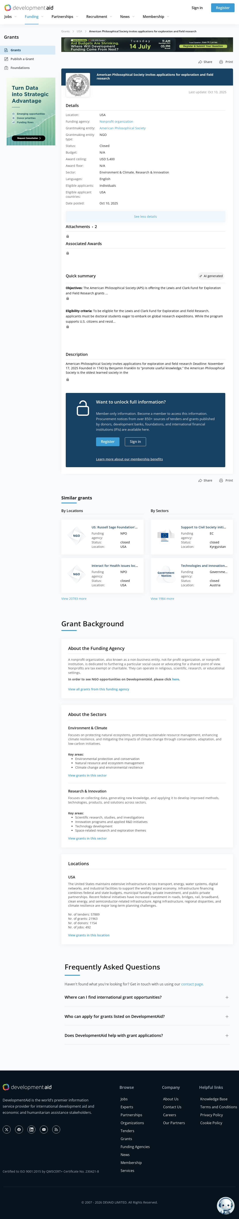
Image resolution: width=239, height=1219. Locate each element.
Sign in (197, 7)
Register (223, 7)
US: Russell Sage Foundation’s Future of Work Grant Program (138, 527)
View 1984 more (162, 598)
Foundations (17, 68)
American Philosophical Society (123, 128)
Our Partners (174, 1122)
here (175, 679)
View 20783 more (74, 598)
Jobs (8, 16)
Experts (127, 1107)
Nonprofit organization (116, 121)
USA (79, 31)
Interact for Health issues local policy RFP (123, 566)
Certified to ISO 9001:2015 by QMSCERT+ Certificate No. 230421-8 (51, 1171)
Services (127, 1170)
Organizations (132, 1122)
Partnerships (62, 16)
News (125, 16)
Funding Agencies (135, 1146)
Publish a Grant (19, 59)
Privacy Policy (211, 1114)
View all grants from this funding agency (98, 689)
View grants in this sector (87, 775)
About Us (171, 1099)
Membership (153, 16)
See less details (145, 216)
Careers (169, 1114)
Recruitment (96, 16)
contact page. (192, 984)
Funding (32, 16)
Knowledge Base (213, 1099)
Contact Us (172, 1107)
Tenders (127, 1130)
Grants (12, 50)
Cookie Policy (211, 1122)
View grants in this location (89, 935)
